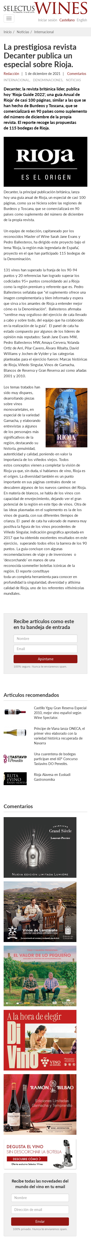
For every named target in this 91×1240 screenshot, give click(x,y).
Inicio (8, 32)
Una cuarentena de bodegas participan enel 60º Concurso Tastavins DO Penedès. (56, 759)
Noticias (23, 32)
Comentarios (76, 74)
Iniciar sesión (47, 20)
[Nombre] (40, 1198)
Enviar (40, 1221)
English (82, 20)
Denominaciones (47, 80)
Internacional (44, 32)
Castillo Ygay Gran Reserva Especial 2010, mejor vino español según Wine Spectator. (60, 713)
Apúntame (45, 659)
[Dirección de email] (40, 1210)
